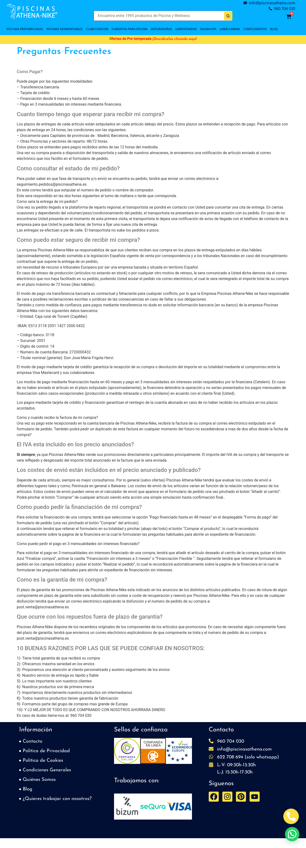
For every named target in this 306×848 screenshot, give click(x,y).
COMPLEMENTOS (255, 29)
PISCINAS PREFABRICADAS (24, 29)
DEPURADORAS (161, 29)
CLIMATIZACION (97, 29)
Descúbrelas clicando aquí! (175, 39)
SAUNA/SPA (208, 29)
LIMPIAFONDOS (186, 29)
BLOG (274, 29)
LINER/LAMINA (230, 29)
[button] (119, 752)
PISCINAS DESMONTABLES (64, 29)
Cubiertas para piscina (130, 29)
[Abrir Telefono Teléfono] (291, 816)
